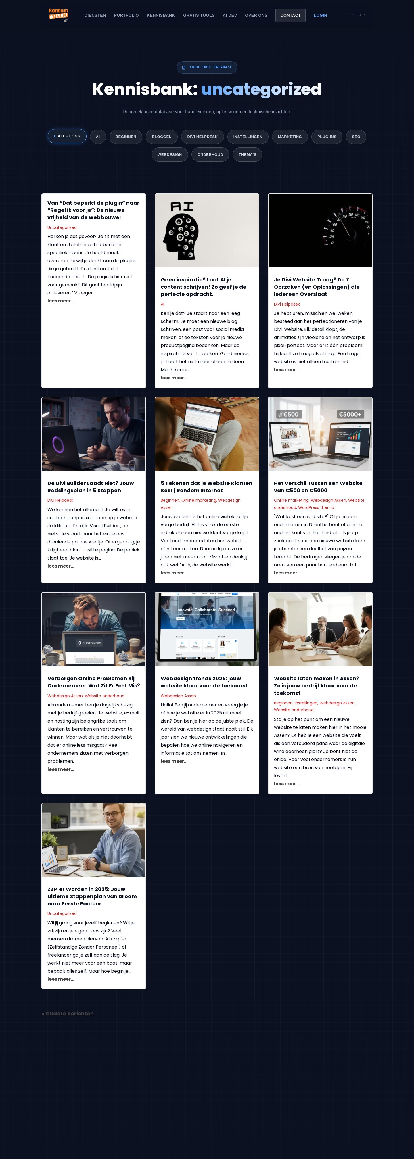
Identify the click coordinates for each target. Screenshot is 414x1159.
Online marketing (198, 501)
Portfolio (126, 15)
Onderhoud (210, 155)
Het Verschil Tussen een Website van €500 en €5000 (318, 487)
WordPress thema (316, 508)
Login (320, 15)
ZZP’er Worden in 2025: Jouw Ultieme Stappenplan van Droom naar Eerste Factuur (92, 897)
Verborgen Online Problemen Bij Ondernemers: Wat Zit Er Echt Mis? (93, 683)
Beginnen (126, 137)
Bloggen (162, 137)
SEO (356, 137)
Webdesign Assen (328, 501)
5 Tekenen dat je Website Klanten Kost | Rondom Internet (206, 487)
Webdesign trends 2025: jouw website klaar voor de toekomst (204, 683)
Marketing (290, 137)
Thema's (247, 155)
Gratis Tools (199, 15)
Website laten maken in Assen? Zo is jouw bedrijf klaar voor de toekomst (316, 686)
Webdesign (170, 155)
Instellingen (247, 137)
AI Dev (230, 15)
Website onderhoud (104, 696)
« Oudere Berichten (67, 1014)
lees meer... (60, 301)
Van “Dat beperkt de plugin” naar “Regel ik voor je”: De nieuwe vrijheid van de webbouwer (93, 211)
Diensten (95, 15)
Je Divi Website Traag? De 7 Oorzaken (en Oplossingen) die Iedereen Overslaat (317, 287)
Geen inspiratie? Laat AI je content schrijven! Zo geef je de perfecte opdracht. (203, 287)
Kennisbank (161, 15)
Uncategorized (62, 228)
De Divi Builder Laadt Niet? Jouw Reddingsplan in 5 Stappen (90, 487)
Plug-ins (326, 137)
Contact (290, 15)
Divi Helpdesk (202, 137)
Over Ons (256, 15)
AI (98, 137)
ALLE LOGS (67, 136)
